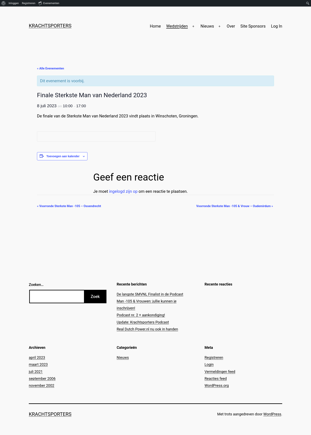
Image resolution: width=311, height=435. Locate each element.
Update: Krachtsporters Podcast (143, 322)
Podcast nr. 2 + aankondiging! (141, 315)
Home (155, 26)
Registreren (214, 357)
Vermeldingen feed (220, 371)
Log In (276, 26)
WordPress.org (217, 385)
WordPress (272, 414)
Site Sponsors (253, 26)
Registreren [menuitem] (28, 3)
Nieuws (207, 26)
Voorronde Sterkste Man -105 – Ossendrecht (69, 206)
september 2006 (42, 378)
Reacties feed (216, 378)
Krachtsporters (50, 26)
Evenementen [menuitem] (48, 3)
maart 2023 (38, 364)
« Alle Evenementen (50, 68)
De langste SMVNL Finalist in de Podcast (150, 294)
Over (231, 26)
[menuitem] (3, 3)
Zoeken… (36, 284)
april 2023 (37, 357)
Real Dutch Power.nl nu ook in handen (147, 329)
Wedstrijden (177, 26)
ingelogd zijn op (123, 191)
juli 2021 (36, 371)
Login (209, 364)
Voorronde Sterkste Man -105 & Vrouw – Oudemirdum (234, 206)
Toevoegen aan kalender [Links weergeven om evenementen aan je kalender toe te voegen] (62, 156)
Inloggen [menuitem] (14, 3)
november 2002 (41, 385)
